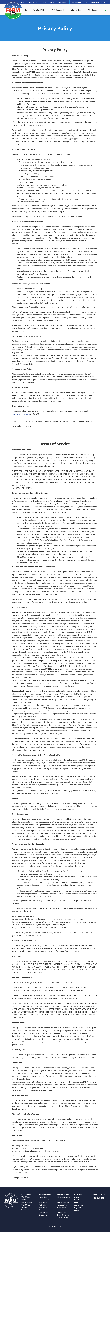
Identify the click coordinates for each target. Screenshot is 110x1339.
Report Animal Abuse (79, 2)
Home (27, 10)
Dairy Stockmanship (63, 1197)
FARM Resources (94, 10)
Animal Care (43, 1197)
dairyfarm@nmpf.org (21, 414)
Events (77, 1200)
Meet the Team (26, 1210)
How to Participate (27, 1202)
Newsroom (33, 2)
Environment (61, 1200)
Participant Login (98, 2)
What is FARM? (40, 10)
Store (44, 2)
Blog (52, 2)
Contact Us (62, 2)
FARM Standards (58, 10)
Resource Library (62, 1218)
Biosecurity (43, 1215)
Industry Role (76, 10)
